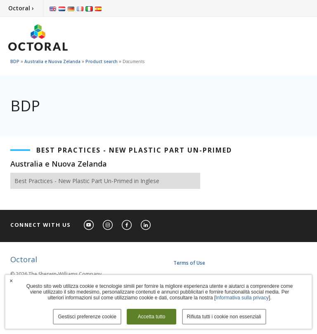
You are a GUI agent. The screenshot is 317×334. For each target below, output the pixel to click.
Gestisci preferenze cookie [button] (87, 317)
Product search (101, 61)
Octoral (23, 259)
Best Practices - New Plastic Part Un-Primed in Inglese (86, 181)
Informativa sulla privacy (242, 298)
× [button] (11, 281)
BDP (14, 61)
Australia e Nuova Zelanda (52, 61)
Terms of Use (189, 262)
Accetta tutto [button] (152, 317)
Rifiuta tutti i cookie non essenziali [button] (224, 317)
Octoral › (21, 8)
